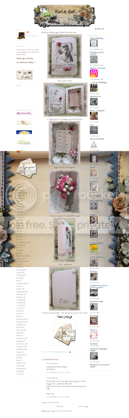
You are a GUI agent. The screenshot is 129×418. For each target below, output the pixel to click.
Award (18, 250)
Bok (17, 264)
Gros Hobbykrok (95, 196)
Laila (91, 125)
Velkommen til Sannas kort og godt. (99, 366)
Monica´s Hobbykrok (97, 111)
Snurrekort (20, 347)
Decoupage (20, 270)
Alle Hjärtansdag (22, 242)
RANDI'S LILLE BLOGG (97, 68)
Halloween (19, 294)
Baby (18, 253)
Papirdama (94, 181)
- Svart (18, 212)
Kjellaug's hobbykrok (97, 153)
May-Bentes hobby (96, 301)
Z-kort (18, 374)
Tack (17, 358)
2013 (17, 237)
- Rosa (18, 206)
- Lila (18, 204)
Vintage (19, 371)
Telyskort (19, 363)
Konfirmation (21, 319)
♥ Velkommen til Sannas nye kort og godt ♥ (98, 286)
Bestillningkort (21, 256)
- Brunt (19, 190)
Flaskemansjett (21, 283)
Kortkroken (94, 344)
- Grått (18, 198)
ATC (17, 248)
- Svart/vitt (20, 215)
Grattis (18, 289)
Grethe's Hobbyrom (96, 257)
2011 (17, 231)
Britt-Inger (93, 271)
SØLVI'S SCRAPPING (97, 139)
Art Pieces (19, 245)
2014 (17, 239)
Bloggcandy (20, 259)
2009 (18, 226)
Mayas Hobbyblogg (96, 38)
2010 (17, 228)
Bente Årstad (51, 363)
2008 (18, 223)
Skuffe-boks (20, 344)
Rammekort (20, 338)
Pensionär (19, 330)
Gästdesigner (21, 292)
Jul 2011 (19, 308)
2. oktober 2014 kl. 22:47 (58, 397)
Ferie (18, 281)
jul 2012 (19, 311)
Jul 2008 (19, 300)
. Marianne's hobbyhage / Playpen (99, 350)
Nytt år (18, 327)
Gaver (18, 286)
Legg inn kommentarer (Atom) (61, 411)
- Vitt (18, 220)
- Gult (18, 201)
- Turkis (19, 217)
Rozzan (92, 167)
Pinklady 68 (50, 378)
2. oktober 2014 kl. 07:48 (58, 372)
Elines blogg (94, 316)
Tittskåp (19, 366)
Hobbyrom (19, 297)
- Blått (18, 187)
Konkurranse (21, 322)
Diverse (18, 272)
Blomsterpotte (21, 261)
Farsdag (19, 278)
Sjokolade (19, 341)
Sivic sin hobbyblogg (98, 82)
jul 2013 (19, 314)
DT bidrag (19, 275)
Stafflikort (20, 349)
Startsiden (60, 406)
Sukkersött (20, 355)
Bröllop (18, 267)
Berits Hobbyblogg (96, 200)
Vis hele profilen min (33, 36)
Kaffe (18, 316)
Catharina (93, 215)
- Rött (18, 209)
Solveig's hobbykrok (96, 243)
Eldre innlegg (83, 406)
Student (19, 352)
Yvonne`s (93, 330)
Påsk (18, 336)
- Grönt (18, 195)
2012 (17, 234)
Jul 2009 (19, 303)
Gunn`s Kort (94, 229)
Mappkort (19, 325)
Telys (18, 360)
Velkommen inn (95, 96)
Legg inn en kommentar (50, 402)
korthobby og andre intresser (97, 53)
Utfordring (20, 369)
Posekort (19, 333)
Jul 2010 (19, 305)
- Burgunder (20, 193)
